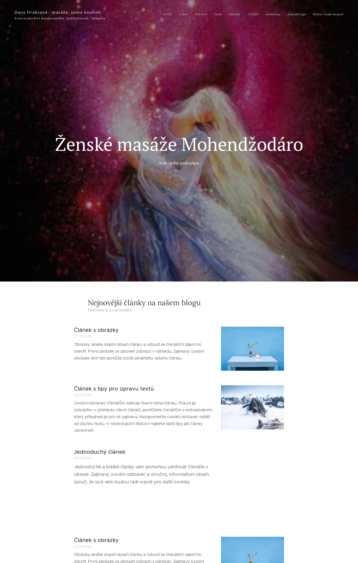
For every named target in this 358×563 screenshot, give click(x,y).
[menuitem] (286, 15)
